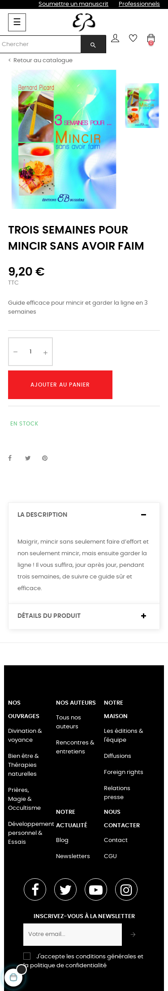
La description (42, 515)
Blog (62, 840)
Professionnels (139, 4)
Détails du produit (49, 616)
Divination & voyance (25, 735)
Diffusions (117, 756)
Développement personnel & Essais (31, 833)
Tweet (32, 459)
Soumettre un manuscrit (73, 4)
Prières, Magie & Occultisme (24, 799)
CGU (110, 856)
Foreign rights (123, 772)
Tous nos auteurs (68, 722)
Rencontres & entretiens (75, 747)
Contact (116, 840)
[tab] (84, 515)
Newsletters (73, 856)
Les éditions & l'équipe (123, 735)
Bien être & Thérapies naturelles (23, 765)
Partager (15, 459)
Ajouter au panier (60, 384)
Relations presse (117, 793)
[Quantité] (30, 351)
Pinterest (49, 459)
